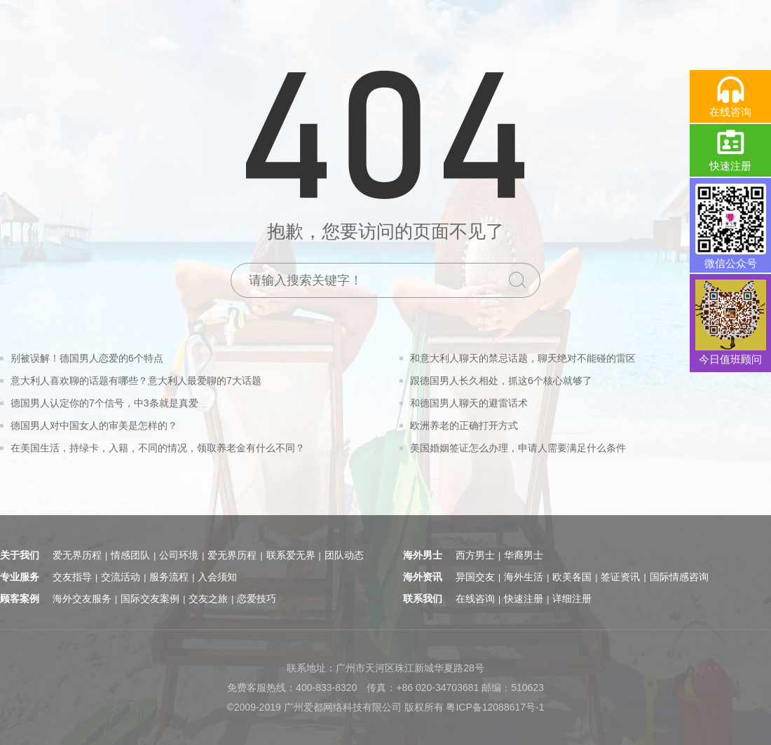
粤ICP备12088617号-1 (495, 707)
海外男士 (422, 555)
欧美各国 (572, 576)
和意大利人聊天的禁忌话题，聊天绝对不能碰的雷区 (523, 358)
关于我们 (19, 555)
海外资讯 (422, 576)
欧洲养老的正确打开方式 (464, 425)
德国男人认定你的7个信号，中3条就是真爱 (104, 403)
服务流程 (169, 576)
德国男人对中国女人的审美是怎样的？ (94, 425)
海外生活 (523, 576)
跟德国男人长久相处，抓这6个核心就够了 (501, 380)
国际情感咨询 (679, 576)
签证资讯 (620, 576)
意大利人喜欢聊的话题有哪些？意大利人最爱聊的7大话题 (136, 380)
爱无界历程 (77, 555)
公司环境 (178, 555)
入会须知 (217, 576)
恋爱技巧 (256, 598)
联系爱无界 (290, 555)
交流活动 (120, 576)
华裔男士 (523, 555)
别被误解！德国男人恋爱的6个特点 (87, 358)
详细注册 (572, 598)
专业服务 (19, 576)
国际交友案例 (150, 598)
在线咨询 (475, 598)
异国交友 (475, 576)
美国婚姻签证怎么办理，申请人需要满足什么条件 (518, 447)
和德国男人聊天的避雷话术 (469, 403)
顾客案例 (19, 598)
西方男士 (475, 555)
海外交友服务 (82, 598)
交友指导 (72, 576)
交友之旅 (208, 598)
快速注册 (523, 598)
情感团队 (130, 555)
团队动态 (344, 555)
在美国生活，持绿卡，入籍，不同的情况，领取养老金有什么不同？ (158, 447)
